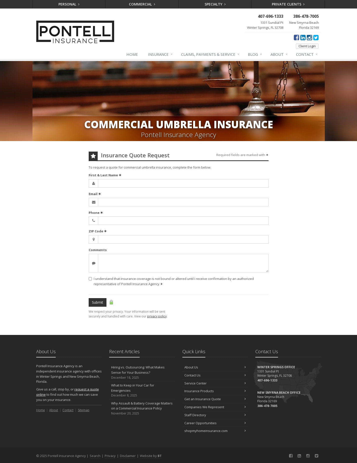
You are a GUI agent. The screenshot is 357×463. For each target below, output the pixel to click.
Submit (97, 302)
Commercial (142, 4)
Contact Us (215, 375)
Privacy (110, 455)
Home (132, 54)
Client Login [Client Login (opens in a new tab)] (307, 46)
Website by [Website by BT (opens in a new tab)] (151, 455)
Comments (98, 250)
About (279, 54)
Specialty (215, 4)
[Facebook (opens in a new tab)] (296, 37)
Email (95, 194)
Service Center (215, 383)
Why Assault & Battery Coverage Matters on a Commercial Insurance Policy (142, 408)
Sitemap (83, 410)
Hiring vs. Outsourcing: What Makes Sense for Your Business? (142, 372)
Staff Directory (215, 415)
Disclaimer (128, 455)
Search (95, 455)
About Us (215, 367)
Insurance (160, 54)
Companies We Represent (215, 407)
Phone (96, 212)
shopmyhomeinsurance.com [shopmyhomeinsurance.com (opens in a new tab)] (215, 430)
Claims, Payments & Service (210, 54)
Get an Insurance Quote (215, 399)
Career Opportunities (215, 423)
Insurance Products (215, 391)
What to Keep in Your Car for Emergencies (142, 390)
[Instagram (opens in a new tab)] (309, 37)
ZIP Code (98, 231)
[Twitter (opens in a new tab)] (316, 37)
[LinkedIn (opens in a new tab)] (303, 37)
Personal (68, 4)
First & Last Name (105, 175)
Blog (255, 54)
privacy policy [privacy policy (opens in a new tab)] (157, 316)
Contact (307, 54)
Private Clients (288, 4)
